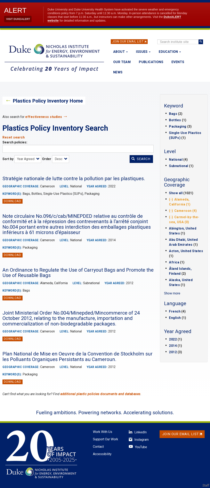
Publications (151, 62)
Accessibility (102, 454)
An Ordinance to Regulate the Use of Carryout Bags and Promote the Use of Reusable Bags (78, 272)
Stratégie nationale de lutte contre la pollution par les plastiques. (73, 178)
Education (170, 52)
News (118, 72)
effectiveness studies (43, 117)
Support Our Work (105, 439)
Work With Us (102, 432)
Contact (98, 447)
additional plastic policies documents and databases (100, 394)
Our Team (122, 62)
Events (177, 62)
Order (46, 159)
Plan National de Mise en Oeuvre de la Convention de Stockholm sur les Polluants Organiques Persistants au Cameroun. (77, 356)
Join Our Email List (128, 41)
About (120, 52)
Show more (172, 293)
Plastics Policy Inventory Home (48, 101)
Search (140, 159)
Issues (143, 52)
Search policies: (14, 142)
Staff (205, 485)
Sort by (8, 159)
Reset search (13, 137)
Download (12, 201)
